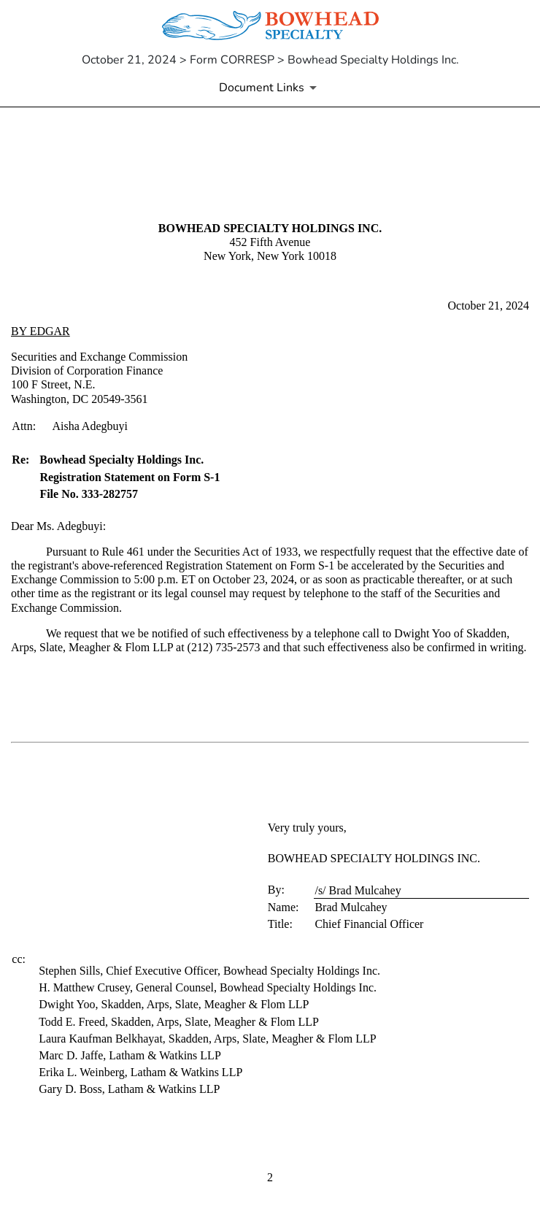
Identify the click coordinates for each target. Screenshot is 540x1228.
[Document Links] (270, 88)
